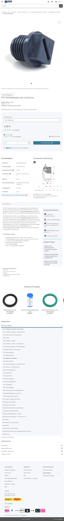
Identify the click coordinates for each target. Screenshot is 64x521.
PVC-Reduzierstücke (8, 355)
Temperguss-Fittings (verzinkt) (11, 411)
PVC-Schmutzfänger (8, 387)
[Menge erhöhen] (29, 142)
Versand (17, 130)
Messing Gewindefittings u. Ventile (12, 413)
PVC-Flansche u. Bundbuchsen (11, 367)
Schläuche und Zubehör (7, 437)
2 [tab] (32, 83)
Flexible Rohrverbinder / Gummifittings (13, 408)
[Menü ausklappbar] (2, 1)
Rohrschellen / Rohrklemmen (10, 428)
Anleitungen (32, 445)
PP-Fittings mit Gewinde (9, 405)
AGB (25, 475)
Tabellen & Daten (32, 454)
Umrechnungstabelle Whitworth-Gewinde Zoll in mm (51, 225)
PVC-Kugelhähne (7, 373)
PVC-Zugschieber (7, 376)
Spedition (10, 503)
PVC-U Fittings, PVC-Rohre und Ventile (13, 329)
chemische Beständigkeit (52, 219)
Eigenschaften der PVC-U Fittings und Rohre (14, 195)
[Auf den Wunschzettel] (59, 22)
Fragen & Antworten (10, 470)
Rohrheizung (6, 434)
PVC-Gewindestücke (8, 352)
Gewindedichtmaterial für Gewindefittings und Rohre (17, 431)
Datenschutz (27, 473)
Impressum (8, 473)
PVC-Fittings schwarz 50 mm (10, 396)
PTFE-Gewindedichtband (26, 211)
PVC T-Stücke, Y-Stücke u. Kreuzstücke (13, 343)
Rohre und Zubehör (6, 325)
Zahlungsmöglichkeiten (11, 478)
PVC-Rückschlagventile (9, 370)
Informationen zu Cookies (30, 478)
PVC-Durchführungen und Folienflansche (14, 364)
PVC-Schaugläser (7, 384)
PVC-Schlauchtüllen (8, 361)
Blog (6, 486)
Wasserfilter (6, 425)
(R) (25, 163)
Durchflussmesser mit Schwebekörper (13, 390)
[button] (48, 1)
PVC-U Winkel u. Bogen (9, 340)
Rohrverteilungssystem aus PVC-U (12, 393)
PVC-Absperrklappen (8, 378)
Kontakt (7, 475)
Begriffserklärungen (32, 448)
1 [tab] (31, 83)
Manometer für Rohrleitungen (11, 422)
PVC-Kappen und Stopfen (14, 105)
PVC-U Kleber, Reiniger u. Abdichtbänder (14, 332)
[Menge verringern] (5, 142)
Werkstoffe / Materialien (32, 451)
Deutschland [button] (18, 136)
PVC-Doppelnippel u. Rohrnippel (11, 349)
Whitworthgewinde (26, 217)
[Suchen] (61, 6)
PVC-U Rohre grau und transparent (12, 335)
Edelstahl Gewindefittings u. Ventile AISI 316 (14, 416)
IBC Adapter (6, 419)
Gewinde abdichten (51, 236)
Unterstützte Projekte (48, 475)
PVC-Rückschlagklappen (9, 381)
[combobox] (32, 120)
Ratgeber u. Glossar (10, 484)
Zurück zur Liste (6, 12)
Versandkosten (9, 481)
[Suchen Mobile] (30, 6)
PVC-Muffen (6, 338)
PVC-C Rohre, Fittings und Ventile (11, 399)
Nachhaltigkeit (47, 473)
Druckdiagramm (8, 95)
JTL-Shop (61, 519)
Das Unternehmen (48, 470)
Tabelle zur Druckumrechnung (49, 215)
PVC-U (18, 179)
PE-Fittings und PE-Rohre (9, 402)
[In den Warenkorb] (2, 18)
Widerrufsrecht (28, 470)
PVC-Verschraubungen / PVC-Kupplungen (14, 346)
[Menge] (17, 142)
